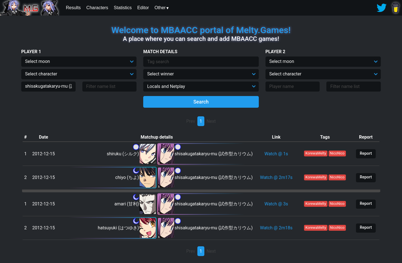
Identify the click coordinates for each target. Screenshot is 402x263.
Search (201, 102)
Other (160, 7)
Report (366, 153)
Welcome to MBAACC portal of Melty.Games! (201, 30)
